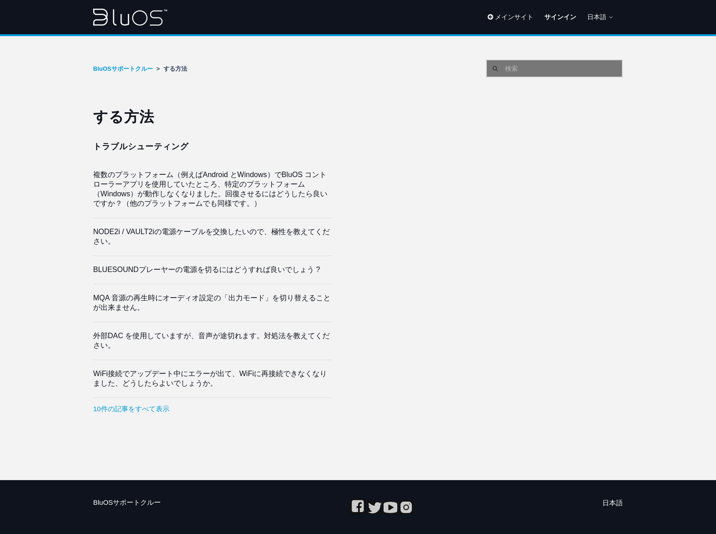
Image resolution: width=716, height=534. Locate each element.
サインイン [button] (560, 17)
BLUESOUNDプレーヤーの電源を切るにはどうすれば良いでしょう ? (206, 269)
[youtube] (391, 512)
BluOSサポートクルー (123, 68)
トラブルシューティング (141, 146)
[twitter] (376, 512)
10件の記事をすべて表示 (131, 409)
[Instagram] (406, 512)
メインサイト (510, 17)
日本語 (600, 17)
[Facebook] (359, 512)
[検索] (554, 68)
